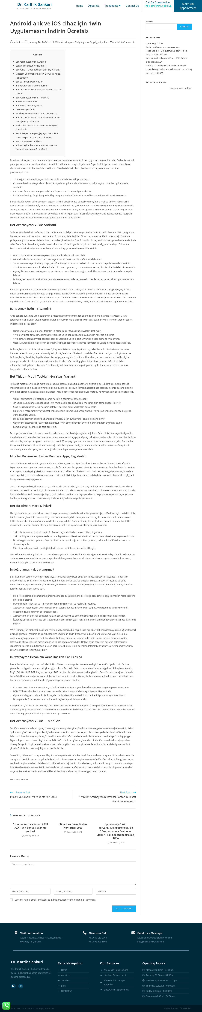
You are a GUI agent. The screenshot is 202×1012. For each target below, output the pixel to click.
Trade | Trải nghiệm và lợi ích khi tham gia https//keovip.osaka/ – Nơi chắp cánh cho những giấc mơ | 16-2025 (169, 69)
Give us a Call (98, 933)
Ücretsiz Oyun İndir (25, 109)
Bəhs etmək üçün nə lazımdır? (31, 65)
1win (17, 779)
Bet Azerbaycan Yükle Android (31, 61)
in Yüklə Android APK (26, 101)
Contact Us (132, 5)
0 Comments (128, 42)
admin (17, 42)
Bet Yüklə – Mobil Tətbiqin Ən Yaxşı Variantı (38, 69)
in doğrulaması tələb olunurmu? (32, 85)
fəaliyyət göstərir (33, 471)
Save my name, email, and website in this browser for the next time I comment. (55, 899)
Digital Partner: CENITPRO (177, 1008)
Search (149, 21)
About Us (93, 5)
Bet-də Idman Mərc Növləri (29, 81)
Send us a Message (149, 933)
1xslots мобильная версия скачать (163, 47)
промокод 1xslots (154, 43)
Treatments (112, 5)
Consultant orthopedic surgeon (35, 11)
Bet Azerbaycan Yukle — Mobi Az (32, 97)
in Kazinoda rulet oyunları (29, 105)
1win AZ (24, 779)
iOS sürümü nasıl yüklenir (29, 141)
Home (78, 5)
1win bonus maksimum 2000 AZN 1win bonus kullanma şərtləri (30, 827)
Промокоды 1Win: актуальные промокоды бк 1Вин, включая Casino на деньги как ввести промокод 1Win (115, 831)
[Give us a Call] (84, 933)
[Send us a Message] (133, 933)
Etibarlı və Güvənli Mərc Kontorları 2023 (73, 825)
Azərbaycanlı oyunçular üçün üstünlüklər (36, 113)
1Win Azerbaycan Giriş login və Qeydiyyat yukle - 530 (84, 42)
